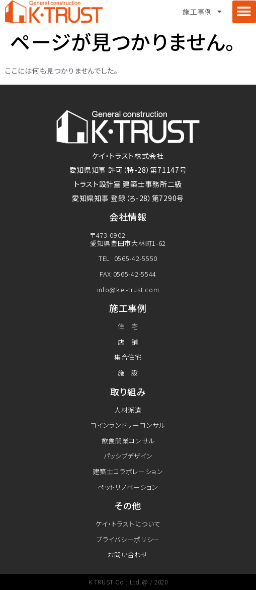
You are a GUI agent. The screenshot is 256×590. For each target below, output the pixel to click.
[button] (244, 12)
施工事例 (202, 11)
